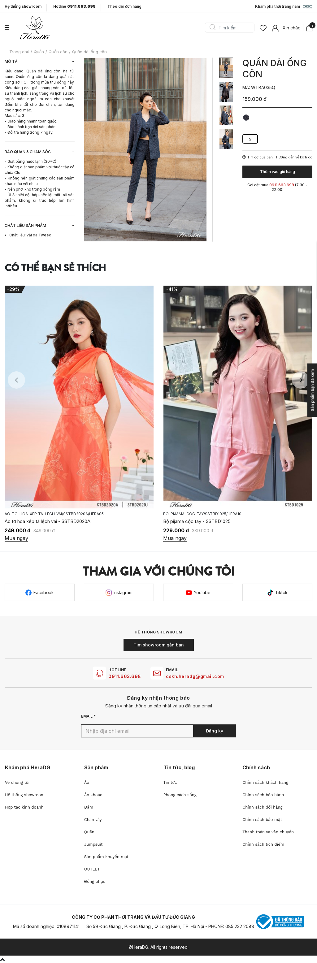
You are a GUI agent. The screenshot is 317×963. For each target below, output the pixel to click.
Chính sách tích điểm (263, 844)
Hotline (74, 6)
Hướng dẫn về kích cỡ (294, 157)
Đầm (88, 807)
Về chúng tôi (17, 782)
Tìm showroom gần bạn (158, 644)
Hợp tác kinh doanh (24, 807)
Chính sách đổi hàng (262, 807)
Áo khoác (93, 794)
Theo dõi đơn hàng (124, 6)
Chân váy (93, 819)
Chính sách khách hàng (265, 782)
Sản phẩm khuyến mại (106, 856)
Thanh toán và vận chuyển (268, 832)
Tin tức (170, 782)
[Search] (232, 27)
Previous (16, 380)
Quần (89, 832)
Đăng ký (214, 730)
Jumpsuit (93, 844)
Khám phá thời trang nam (283, 7)
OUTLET (92, 869)
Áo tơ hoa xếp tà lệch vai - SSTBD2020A (47, 521)
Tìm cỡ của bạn (257, 157)
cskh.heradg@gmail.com (195, 676)
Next (300, 380)
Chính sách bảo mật (262, 819)
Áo (86, 782)
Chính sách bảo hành (263, 794)
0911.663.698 (124, 676)
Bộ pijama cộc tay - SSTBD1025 (197, 521)
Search (212, 27)
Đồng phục (94, 881)
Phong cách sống (180, 794)
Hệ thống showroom (23, 6)
